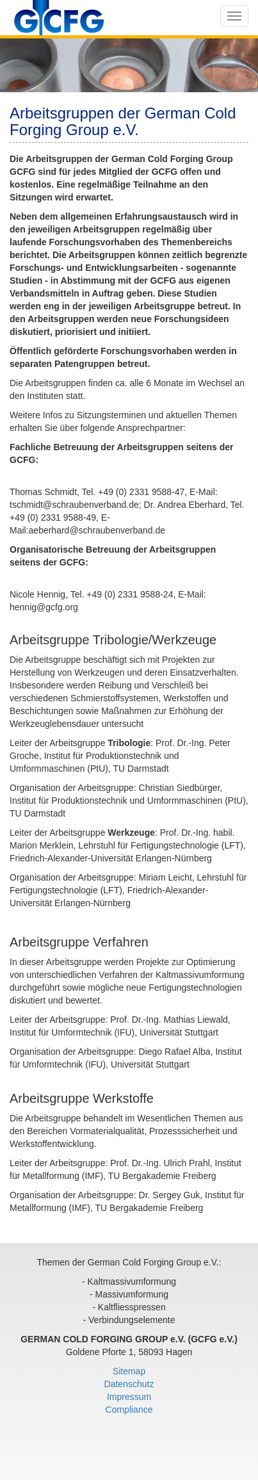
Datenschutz (129, 1384)
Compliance (129, 1409)
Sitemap (129, 1371)
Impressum (129, 1397)
